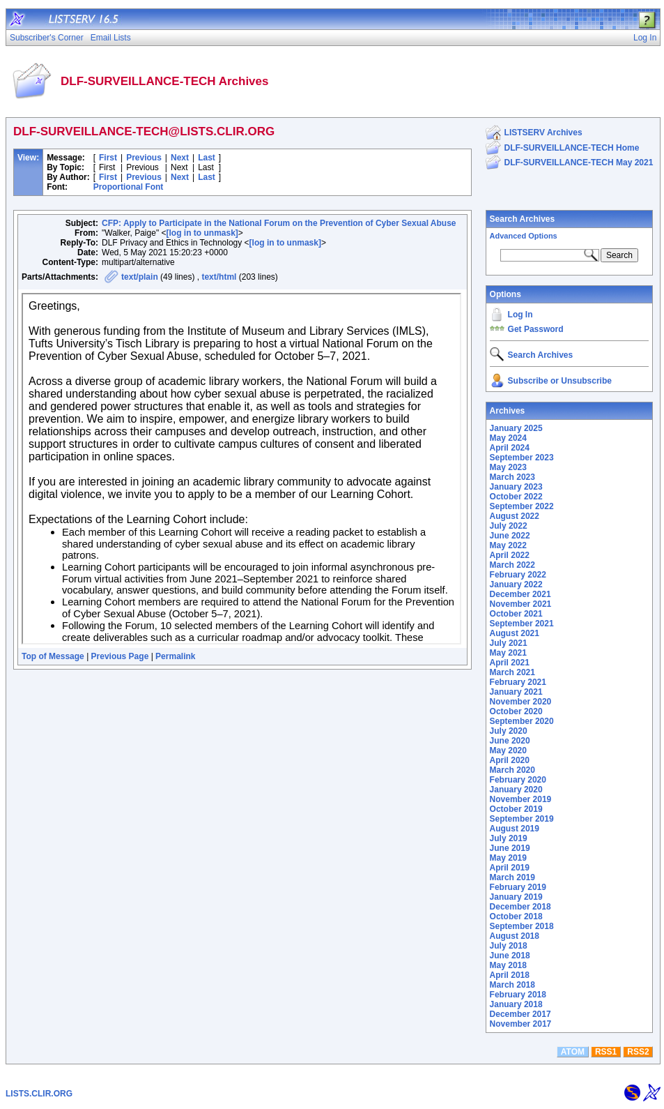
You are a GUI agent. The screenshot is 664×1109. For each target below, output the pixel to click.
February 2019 (518, 887)
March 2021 (512, 672)
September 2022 (522, 506)
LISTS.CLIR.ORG (39, 1094)
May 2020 (508, 750)
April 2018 (510, 975)
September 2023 (522, 457)
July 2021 (508, 643)
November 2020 (521, 702)
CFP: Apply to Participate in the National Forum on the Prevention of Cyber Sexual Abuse (279, 223)
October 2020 (516, 711)
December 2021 (520, 594)
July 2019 (508, 838)
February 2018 (518, 994)
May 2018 (508, 965)
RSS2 (638, 1052)
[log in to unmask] (202, 233)
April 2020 (510, 760)
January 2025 (516, 428)
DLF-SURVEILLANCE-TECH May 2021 (579, 162)
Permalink (175, 656)
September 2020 (522, 721)
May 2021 (508, 653)
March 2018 (512, 985)
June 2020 (510, 741)
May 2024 (508, 438)
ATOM (573, 1052)
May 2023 (508, 467)
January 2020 (516, 789)
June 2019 (510, 848)
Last (206, 158)
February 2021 (518, 682)
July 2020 (508, 731)
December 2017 (520, 1014)
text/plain (139, 277)
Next (180, 158)
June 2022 (510, 536)
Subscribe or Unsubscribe (560, 381)
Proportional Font (128, 187)
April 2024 (510, 448)
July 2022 (508, 526)
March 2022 (512, 565)
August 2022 (514, 516)
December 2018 (520, 907)
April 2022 (510, 555)
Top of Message (53, 656)
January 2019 (516, 897)
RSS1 (606, 1052)
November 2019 (521, 799)
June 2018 (510, 955)
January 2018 (516, 1004)
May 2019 (508, 858)
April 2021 (510, 662)
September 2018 (522, 926)
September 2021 (522, 623)
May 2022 (508, 545)
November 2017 (521, 1024)
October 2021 (516, 614)
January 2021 (516, 692)
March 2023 (512, 477)
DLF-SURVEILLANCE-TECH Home (572, 148)
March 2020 (512, 770)
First (108, 158)
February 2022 (518, 575)
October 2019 (516, 809)
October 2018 (516, 916)
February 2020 (518, 780)
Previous (144, 158)
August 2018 (514, 936)
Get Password (536, 329)
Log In (520, 314)
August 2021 (514, 633)
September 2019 (522, 819)
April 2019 (510, 868)
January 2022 (516, 584)
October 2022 (516, 496)
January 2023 (516, 487)
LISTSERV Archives (543, 132)
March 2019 (512, 877)
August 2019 (514, 828)
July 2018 (508, 946)
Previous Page (120, 656)
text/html (218, 277)
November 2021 (521, 604)
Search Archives (522, 219)
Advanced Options (523, 236)
